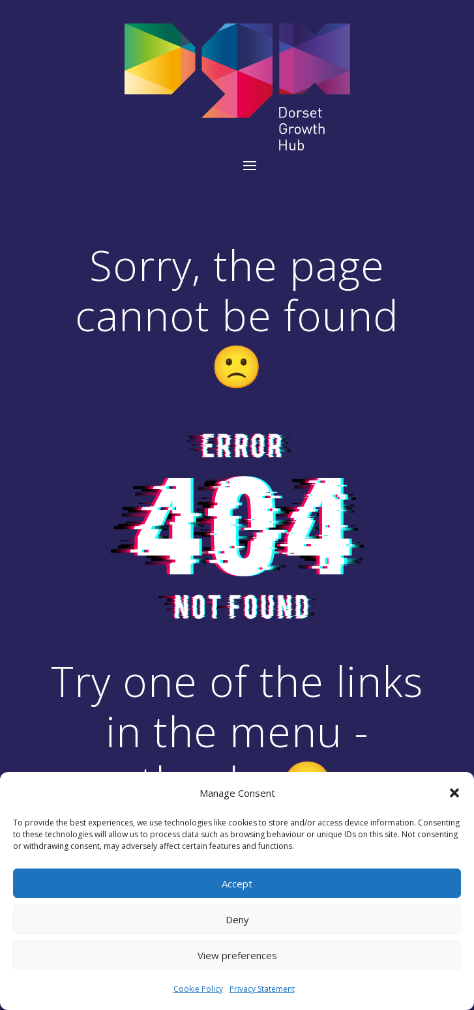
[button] (454, 792)
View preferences (237, 955)
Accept (237, 883)
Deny (237, 919)
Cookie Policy (198, 988)
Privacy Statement (262, 988)
